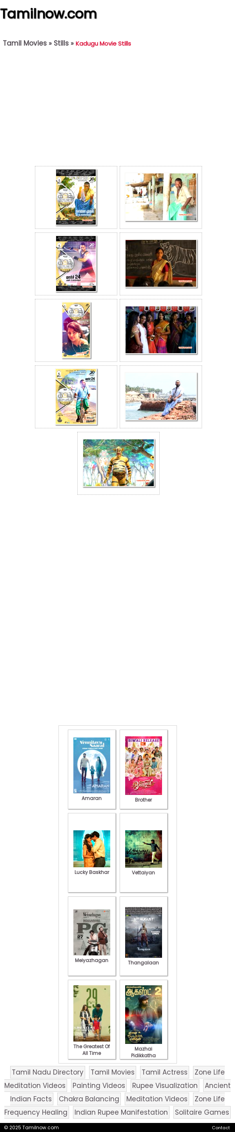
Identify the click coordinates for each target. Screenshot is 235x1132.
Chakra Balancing (89, 1099)
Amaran (91, 795)
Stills (61, 43)
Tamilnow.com (48, 13)
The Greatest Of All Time (91, 1046)
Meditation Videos (157, 1099)
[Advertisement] (118, 108)
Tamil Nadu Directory (48, 1072)
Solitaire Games (202, 1112)
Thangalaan (143, 959)
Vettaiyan (143, 869)
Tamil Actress (165, 1072)
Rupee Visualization (165, 1085)
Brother (143, 796)
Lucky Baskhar (91, 869)
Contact (221, 1128)
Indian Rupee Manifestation (121, 1112)
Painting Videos (99, 1085)
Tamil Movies (25, 43)
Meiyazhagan (91, 957)
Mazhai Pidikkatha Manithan (143, 1052)
